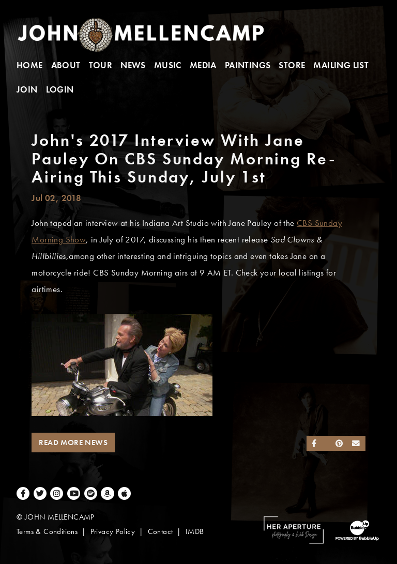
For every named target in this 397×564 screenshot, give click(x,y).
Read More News (73, 442)
